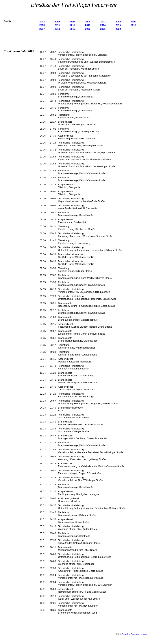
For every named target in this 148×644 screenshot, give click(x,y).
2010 (42, 25)
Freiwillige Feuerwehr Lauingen (134, 634)
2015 (118, 25)
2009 (133, 21)
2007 (103, 21)
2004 (57, 21)
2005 (72, 21)
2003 (42, 21)
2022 (118, 29)
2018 (57, 29)
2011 (57, 25)
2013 (87, 25)
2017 (42, 29)
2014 (103, 25)
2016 (133, 25)
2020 (87, 29)
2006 (87, 21)
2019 (72, 29)
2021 (103, 29)
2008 (118, 21)
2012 (72, 25)
